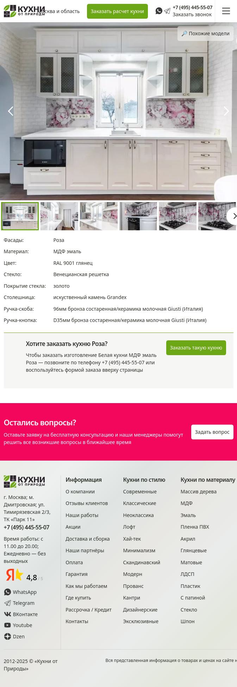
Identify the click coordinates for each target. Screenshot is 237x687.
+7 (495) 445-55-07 (192, 7)
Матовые (191, 562)
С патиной (193, 597)
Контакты (77, 621)
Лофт (129, 526)
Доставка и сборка (88, 538)
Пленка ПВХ (195, 526)
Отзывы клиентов (87, 503)
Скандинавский (142, 562)
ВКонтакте (21, 614)
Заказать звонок (192, 14)
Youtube (18, 625)
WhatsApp (20, 592)
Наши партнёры (85, 550)
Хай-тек (132, 538)
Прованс (133, 586)
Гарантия (77, 574)
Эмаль (188, 515)
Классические (139, 503)
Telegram (19, 603)
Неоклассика (138, 515)
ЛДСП (187, 574)
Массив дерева (199, 491)
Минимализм (139, 550)
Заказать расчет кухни (117, 11)
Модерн (132, 574)
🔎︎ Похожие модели (205, 33)
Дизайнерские (140, 609)
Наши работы (82, 515)
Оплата (74, 562)
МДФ (187, 503)
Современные (140, 491)
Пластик (190, 586)
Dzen (14, 636)
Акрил (188, 538)
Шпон (188, 621)
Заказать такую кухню (196, 347)
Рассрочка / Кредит (88, 609)
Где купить (78, 597)
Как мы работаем (86, 586)
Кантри (132, 597)
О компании (80, 491)
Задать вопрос (212, 431)
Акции (73, 526)
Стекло (189, 609)
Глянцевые (194, 550)
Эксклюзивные (140, 621)
